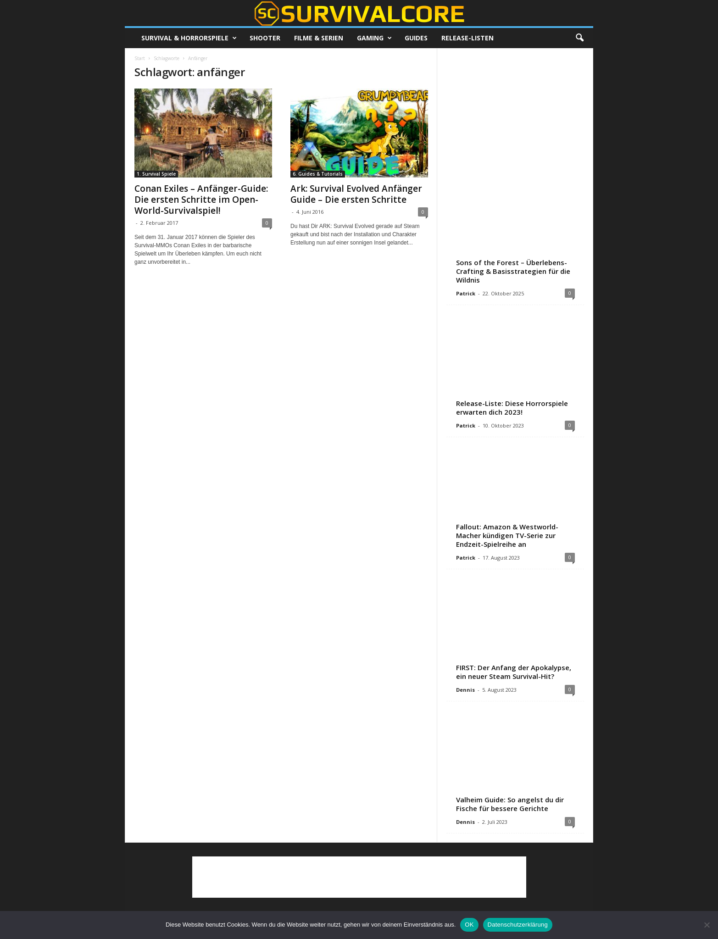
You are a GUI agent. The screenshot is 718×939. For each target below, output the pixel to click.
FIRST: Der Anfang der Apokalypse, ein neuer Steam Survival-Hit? (513, 672)
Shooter (265, 37)
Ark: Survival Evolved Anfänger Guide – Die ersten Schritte (356, 194)
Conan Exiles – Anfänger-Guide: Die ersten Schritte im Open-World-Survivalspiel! (201, 200)
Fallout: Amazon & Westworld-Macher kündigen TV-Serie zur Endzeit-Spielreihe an (507, 535)
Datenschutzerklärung (518, 924)
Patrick (465, 293)
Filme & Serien (318, 37)
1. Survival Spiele (156, 174)
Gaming (374, 38)
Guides (416, 37)
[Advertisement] (515, 114)
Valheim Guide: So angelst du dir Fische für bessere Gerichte (510, 804)
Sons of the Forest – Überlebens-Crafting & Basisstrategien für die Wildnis (513, 271)
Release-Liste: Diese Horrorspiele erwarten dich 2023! (512, 408)
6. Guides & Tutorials (318, 174)
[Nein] (706, 924)
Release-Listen (467, 37)
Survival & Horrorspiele (189, 38)
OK (469, 924)
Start (139, 58)
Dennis (465, 689)
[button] (579, 38)
